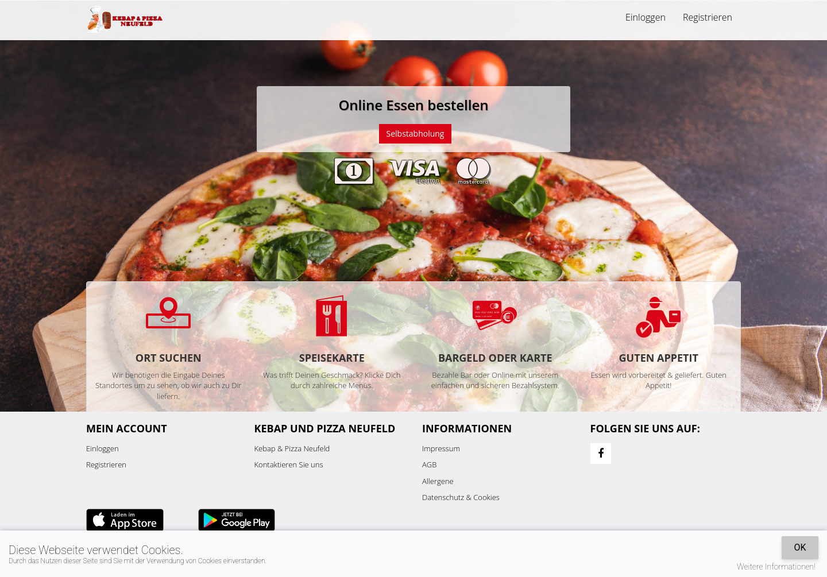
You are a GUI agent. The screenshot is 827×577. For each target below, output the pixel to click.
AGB (429, 464)
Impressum (441, 448)
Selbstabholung (416, 133)
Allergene (438, 481)
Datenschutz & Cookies (461, 497)
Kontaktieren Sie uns (288, 464)
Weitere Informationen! (776, 566)
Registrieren (707, 17)
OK (800, 547)
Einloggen (645, 17)
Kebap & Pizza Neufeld (292, 448)
